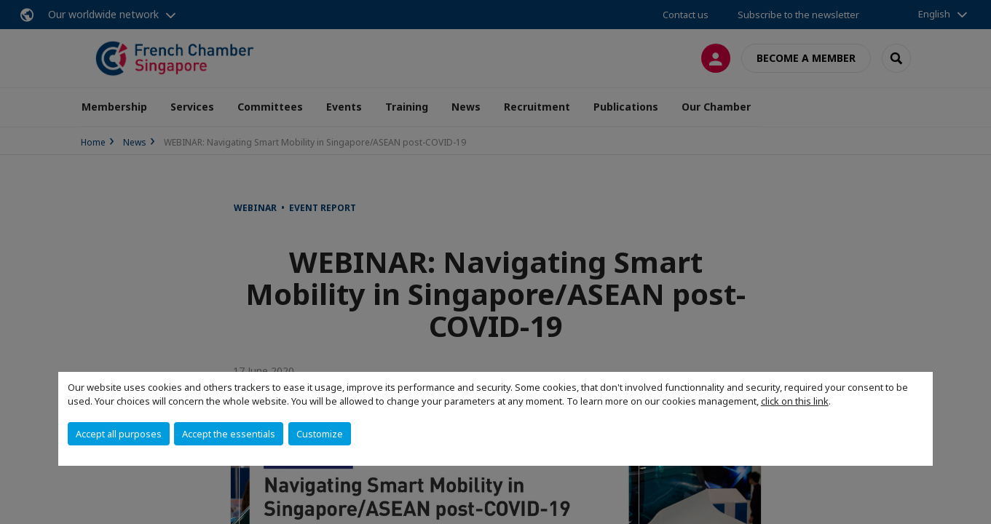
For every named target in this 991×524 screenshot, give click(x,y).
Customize (319, 433)
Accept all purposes (119, 433)
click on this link (795, 401)
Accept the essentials (228, 433)
